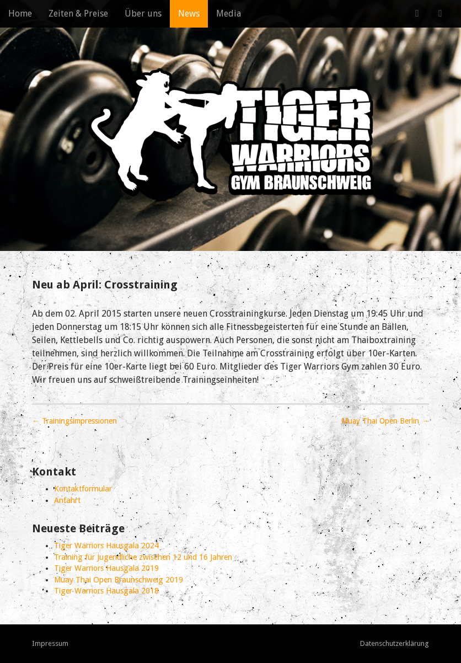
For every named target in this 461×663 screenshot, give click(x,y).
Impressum (50, 643)
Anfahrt (67, 500)
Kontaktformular (83, 488)
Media (228, 13)
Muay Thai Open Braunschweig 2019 (118, 579)
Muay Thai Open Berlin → (385, 420)
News (189, 13)
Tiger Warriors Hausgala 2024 (106, 545)
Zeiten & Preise (78, 13)
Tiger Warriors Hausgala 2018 (106, 590)
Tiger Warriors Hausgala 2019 (106, 568)
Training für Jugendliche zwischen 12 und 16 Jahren (143, 557)
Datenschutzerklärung (394, 643)
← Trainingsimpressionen (74, 420)
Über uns (143, 13)
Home (20, 13)
